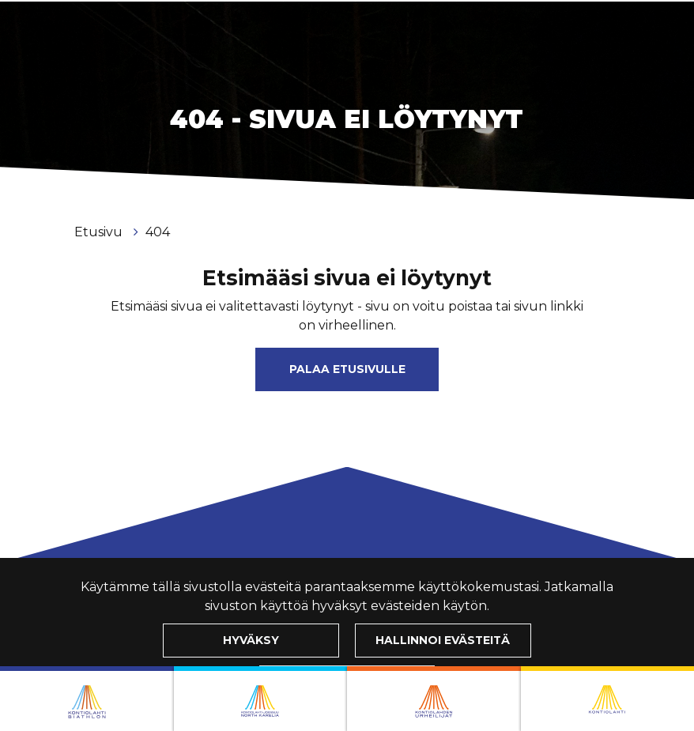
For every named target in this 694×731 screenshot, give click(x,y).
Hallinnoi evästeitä (442, 640)
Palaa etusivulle (347, 369)
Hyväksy (251, 640)
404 (157, 231)
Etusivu (100, 231)
